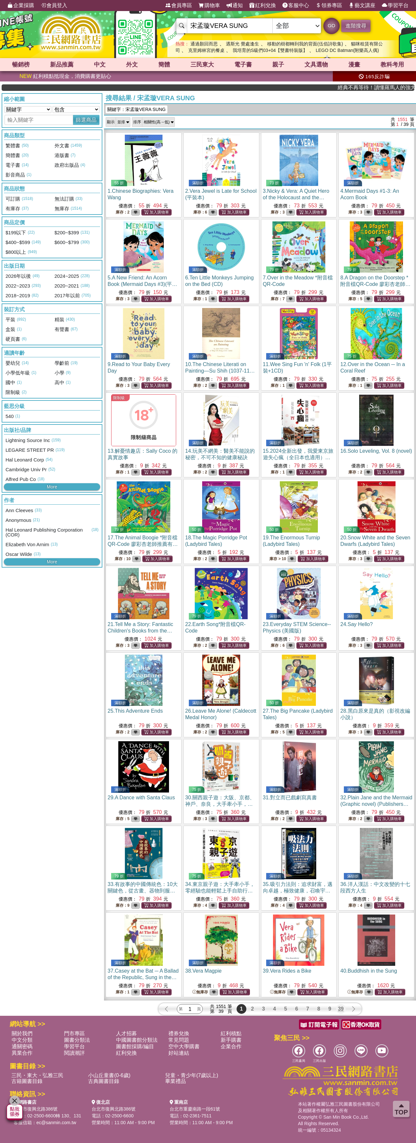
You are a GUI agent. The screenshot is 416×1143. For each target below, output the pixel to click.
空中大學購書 (184, 1046)
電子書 (243, 64)
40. (368, 971)
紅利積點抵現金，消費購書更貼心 (65, 76)
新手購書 (231, 1040)
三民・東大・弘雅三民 (37, 1075)
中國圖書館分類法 (137, 1040)
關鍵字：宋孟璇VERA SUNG (136, 109)
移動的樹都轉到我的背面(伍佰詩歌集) (305, 43)
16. (376, 451)
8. (375, 284)
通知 (235, 5)
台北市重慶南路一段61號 (195, 1109)
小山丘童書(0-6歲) (109, 1075)
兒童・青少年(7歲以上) (191, 1075)
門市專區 (74, 1033)
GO (331, 25)
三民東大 (202, 64)
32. (376, 804)
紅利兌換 (262, 5)
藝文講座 (362, 5)
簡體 (164, 64)
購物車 (209, 5)
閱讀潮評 (74, 1053)
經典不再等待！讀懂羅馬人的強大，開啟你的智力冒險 (390, 87)
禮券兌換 (178, 1033)
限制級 (119, 398)
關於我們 (22, 1033)
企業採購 (20, 5)
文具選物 (316, 64)
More (52, 486)
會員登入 (54, 5)
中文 (100, 64)
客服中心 (295, 5)
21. (140, 630)
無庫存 (200, 992)
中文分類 (22, 1040)
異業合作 (22, 1053)
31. (290, 797)
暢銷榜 (21, 64)
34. (220, 890)
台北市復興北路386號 (36, 1109)
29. (141, 797)
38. (203, 971)
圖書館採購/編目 (135, 1046)
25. (135, 711)
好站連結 (178, 1053)
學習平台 (395, 5)
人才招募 (126, 1033)
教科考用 (392, 64)
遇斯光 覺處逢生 (242, 43)
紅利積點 (231, 1033)
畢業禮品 (175, 1081)
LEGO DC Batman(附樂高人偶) (347, 50)
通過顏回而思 (204, 43)
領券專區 (329, 5)
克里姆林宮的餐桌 (206, 50)
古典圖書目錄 (103, 1081)
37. (143, 977)
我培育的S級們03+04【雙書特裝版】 (270, 50)
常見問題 (178, 1040)
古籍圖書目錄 (27, 1081)
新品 (61, 64)
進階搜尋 (355, 26)
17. (143, 544)
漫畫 (354, 64)
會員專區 (178, 5)
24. (356, 624)
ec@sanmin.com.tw (56, 1122)
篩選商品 (86, 120)
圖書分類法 (77, 1040)
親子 (278, 64)
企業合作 (231, 1046)
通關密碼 (22, 1046)
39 (341, 1009)
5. (142, 284)
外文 (132, 64)
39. (287, 971)
